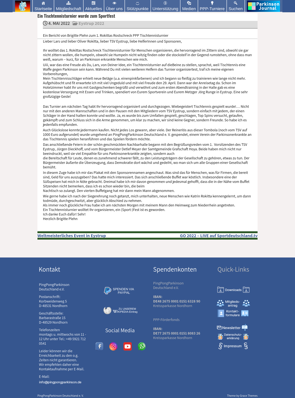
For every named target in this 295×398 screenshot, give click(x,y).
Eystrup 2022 (91, 23)
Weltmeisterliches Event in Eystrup (71, 235)
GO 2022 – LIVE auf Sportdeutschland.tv (219, 235)
